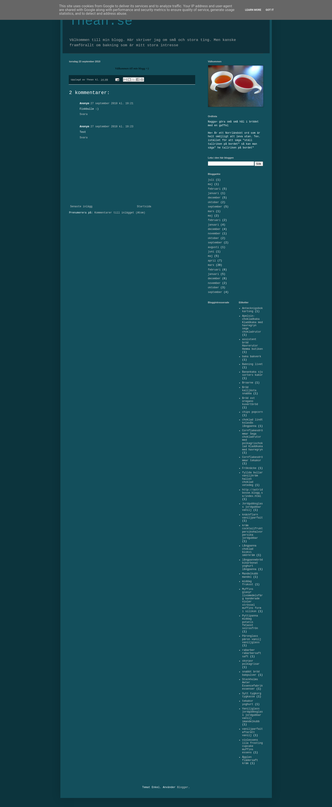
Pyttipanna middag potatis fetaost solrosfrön (250, 622)
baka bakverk (251, 356)
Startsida (144, 206)
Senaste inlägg (81, 206)
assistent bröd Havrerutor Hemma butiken (252, 344)
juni (211, 251)
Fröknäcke (249, 468)
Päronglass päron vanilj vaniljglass (251, 639)
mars (211, 211)
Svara (84, 114)
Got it (270, 9)
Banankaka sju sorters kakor (252, 373)
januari (213, 193)
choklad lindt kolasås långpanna (252, 423)
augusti (213, 247)
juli (211, 179)
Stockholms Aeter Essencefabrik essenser (252, 684)
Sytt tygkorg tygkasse (251, 695)
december (214, 197)
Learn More (253, 9)
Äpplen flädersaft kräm (250, 760)
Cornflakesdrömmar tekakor (252, 459)
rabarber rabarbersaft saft (251, 653)
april (212, 260)
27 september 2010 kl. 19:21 (112, 103)
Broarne (247, 382)
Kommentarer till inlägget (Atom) (120, 212)
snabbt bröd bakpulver (251, 673)
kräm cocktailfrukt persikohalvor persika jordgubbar (252, 532)
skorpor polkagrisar (251, 662)
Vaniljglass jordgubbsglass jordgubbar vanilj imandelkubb (252, 715)
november (214, 233)
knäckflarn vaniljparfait (252, 516)
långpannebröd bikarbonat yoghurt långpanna (252, 564)
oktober (213, 202)
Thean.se (101, 21)
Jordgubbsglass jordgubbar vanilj (252, 507)
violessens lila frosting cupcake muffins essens (252, 746)
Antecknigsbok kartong (252, 310)
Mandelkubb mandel (250, 575)
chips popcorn (252, 412)
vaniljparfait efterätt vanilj (252, 732)
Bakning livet (252, 364)
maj (210, 184)
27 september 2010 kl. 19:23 (112, 126)
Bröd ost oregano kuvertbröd (250, 401)
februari (214, 189)
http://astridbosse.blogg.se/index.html (252, 493)
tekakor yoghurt (247, 703)
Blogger (182, 787)
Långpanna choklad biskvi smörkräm (249, 550)
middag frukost (247, 583)
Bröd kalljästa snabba (249, 390)
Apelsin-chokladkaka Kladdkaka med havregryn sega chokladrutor (252, 324)
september (215, 206)
